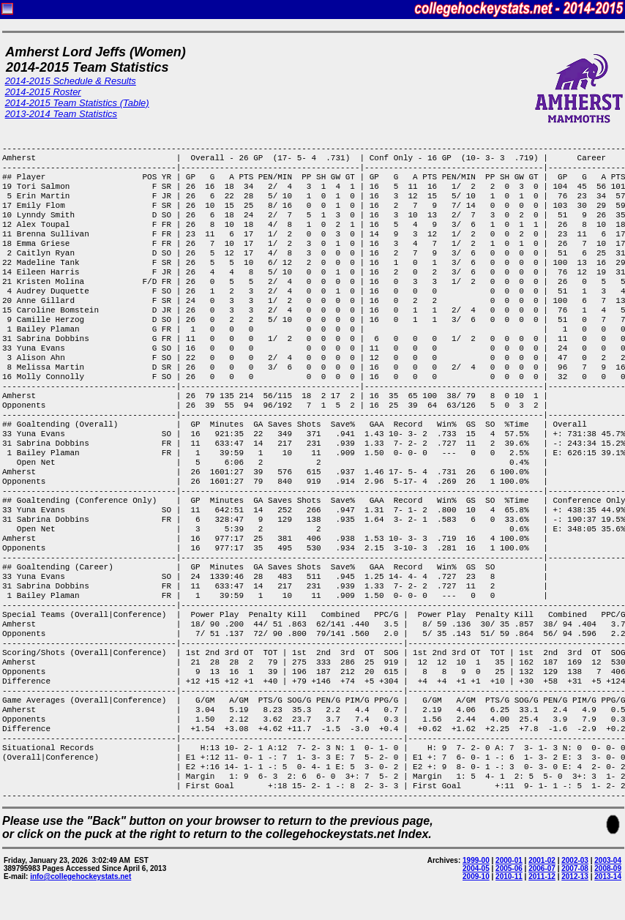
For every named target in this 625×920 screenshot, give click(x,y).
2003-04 (607, 860)
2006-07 (541, 868)
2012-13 (574, 876)
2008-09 (607, 868)
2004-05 (476, 868)
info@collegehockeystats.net (80, 876)
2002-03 (574, 860)
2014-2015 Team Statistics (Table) (77, 102)
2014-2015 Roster (43, 91)
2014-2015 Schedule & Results (70, 80)
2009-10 (476, 876)
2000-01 (509, 860)
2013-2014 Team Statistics (61, 113)
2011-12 (541, 876)
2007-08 (574, 868)
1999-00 (476, 860)
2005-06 (509, 868)
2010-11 (509, 876)
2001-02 (541, 860)
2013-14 (607, 876)
